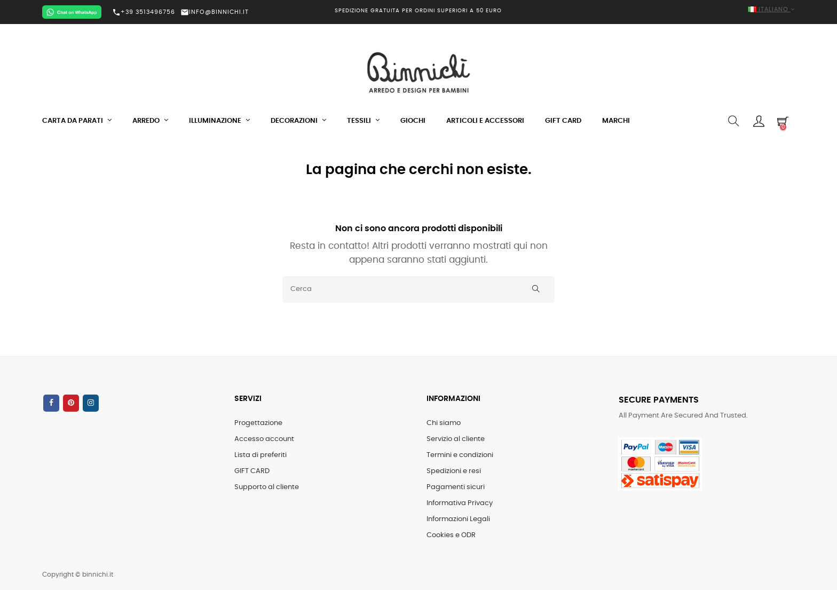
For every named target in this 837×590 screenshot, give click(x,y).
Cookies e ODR (451, 535)
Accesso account (264, 439)
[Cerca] (418, 289)
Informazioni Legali (458, 519)
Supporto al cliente (266, 487)
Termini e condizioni (460, 455)
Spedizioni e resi (454, 471)
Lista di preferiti (260, 455)
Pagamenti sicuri (456, 487)
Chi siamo (444, 423)
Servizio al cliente (456, 439)
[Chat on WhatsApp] (71, 12)
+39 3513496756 (143, 12)
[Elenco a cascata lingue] (675, 9)
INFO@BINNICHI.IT (214, 12)
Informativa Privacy (460, 503)
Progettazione (258, 423)
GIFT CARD (252, 471)
